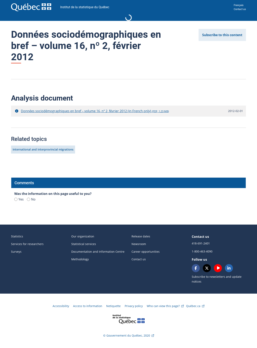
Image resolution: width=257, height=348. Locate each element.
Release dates (141, 236)
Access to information (87, 306)
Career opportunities (146, 251)
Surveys (16, 251)
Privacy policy (134, 306)
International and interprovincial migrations (43, 149)
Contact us (240, 9)
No (31, 199)
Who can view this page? (163, 306)
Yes (19, 199)
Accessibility (61, 306)
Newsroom (139, 244)
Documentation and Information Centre (97, 251)
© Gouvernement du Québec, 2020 (126, 335)
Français (239, 5)
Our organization (82, 236)
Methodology (80, 259)
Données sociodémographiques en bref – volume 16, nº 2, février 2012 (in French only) (95, 111)
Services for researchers (27, 244)
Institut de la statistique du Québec (84, 7)
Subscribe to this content (222, 35)
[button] (16, 111)
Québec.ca (193, 306)
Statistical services (83, 244)
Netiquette (113, 306)
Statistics (17, 236)
